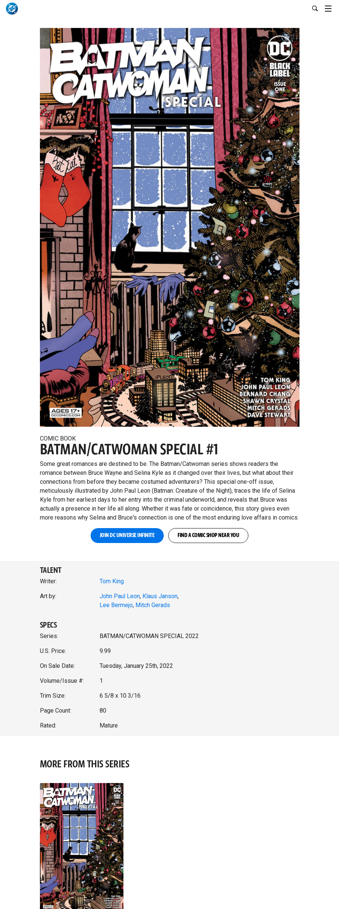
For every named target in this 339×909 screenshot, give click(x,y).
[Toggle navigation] (332, 7)
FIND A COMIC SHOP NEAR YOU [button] (208, 535)
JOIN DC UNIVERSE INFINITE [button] (127, 535)
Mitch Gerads (152, 605)
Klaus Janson (160, 596)
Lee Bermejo (116, 605)
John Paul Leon (120, 596)
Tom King (112, 581)
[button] (169, 225)
